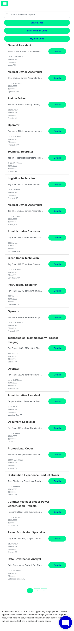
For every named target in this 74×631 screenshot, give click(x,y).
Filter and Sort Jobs (37, 30)
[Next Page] (44, 590)
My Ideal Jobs (37, 38)
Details (57, 51)
